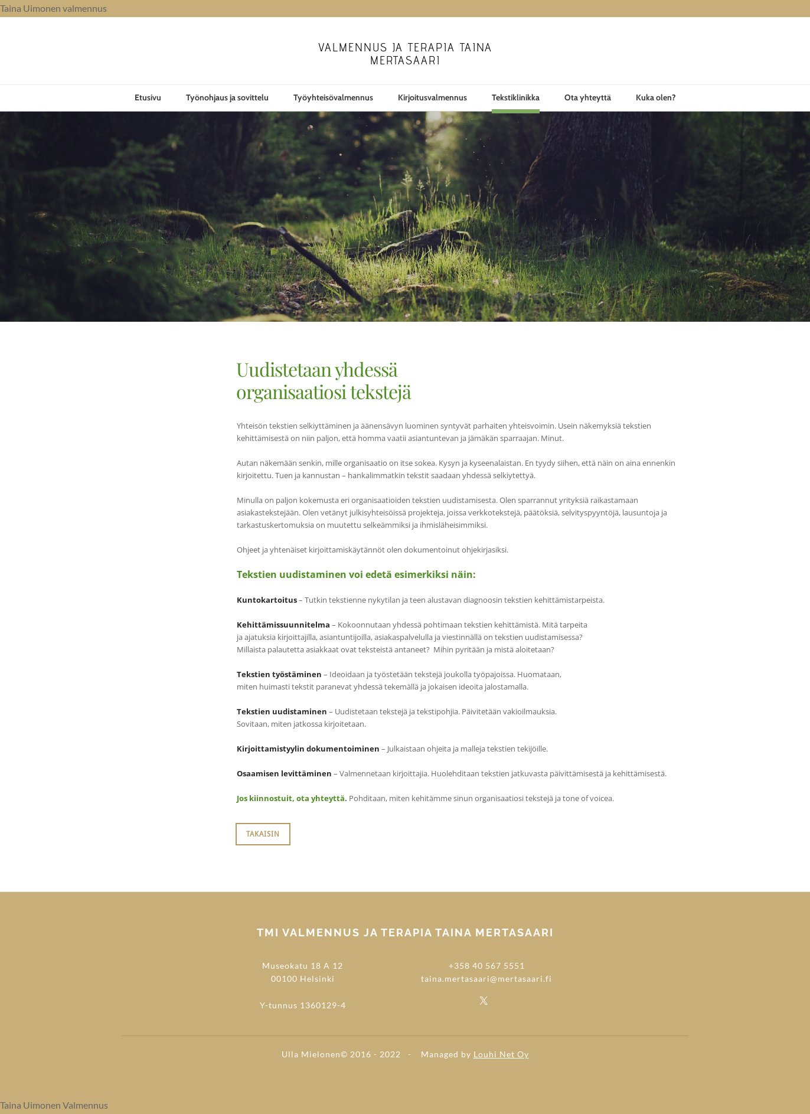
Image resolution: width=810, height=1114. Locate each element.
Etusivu (148, 97)
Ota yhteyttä (587, 97)
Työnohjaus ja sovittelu (227, 97)
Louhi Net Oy (501, 1054)
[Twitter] (483, 1000)
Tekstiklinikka (516, 97)
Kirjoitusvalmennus (432, 97)
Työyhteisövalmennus (333, 97)
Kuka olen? (656, 97)
